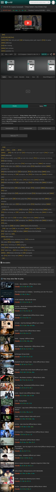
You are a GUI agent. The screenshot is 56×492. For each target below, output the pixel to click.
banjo (27, 77)
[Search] (48, 2)
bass (33, 77)
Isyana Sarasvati (17, 7)
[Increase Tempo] (15, 54)
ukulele (16, 77)
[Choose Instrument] (37, 77)
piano (10, 77)
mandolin (21, 77)
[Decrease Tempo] (2, 54)
